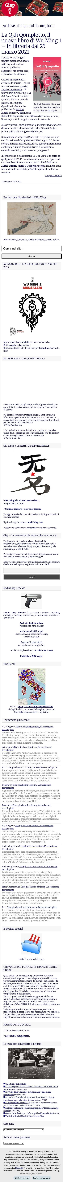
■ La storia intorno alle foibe (15, 1068)
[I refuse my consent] (59, 1165)
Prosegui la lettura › (53, 175)
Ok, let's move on (22, 1178)
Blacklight (19, 1168)
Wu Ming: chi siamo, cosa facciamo (22, 466)
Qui (5, 345)
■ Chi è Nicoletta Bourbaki (14, 1049)
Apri (5, 342)
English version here (13, 469)
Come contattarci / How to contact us (23, 474)
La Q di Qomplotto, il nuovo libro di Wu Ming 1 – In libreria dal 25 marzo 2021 (31, 43)
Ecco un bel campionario (17, 1001)
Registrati (8, 1121)
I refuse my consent (41, 1178)
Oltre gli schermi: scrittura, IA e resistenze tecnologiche (32, 733)
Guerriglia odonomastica (25, 677)
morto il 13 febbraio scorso (31, 165)
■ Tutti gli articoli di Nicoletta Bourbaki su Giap (23, 1081)
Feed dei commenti (12, 1132)
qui (37, 602)
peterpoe (6, 712)
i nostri (31, 488)
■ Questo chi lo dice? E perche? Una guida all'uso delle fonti (28, 1079)
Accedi (6, 1125)
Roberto (5, 750)
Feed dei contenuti (11, 1128)
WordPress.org (10, 1136)
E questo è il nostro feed (31, 608)
